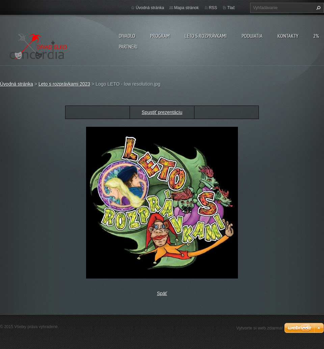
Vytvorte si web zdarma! (259, 327)
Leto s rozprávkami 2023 (64, 84)
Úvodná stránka (150, 7)
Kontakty (287, 35)
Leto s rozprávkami (206, 35)
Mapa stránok (186, 7)
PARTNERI (128, 46)
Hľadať (318, 8)
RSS (213, 7)
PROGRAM (160, 35)
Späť (162, 293)
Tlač (231, 7)
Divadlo (127, 35)
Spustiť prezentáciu (162, 112)
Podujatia (252, 35)
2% (316, 35)
